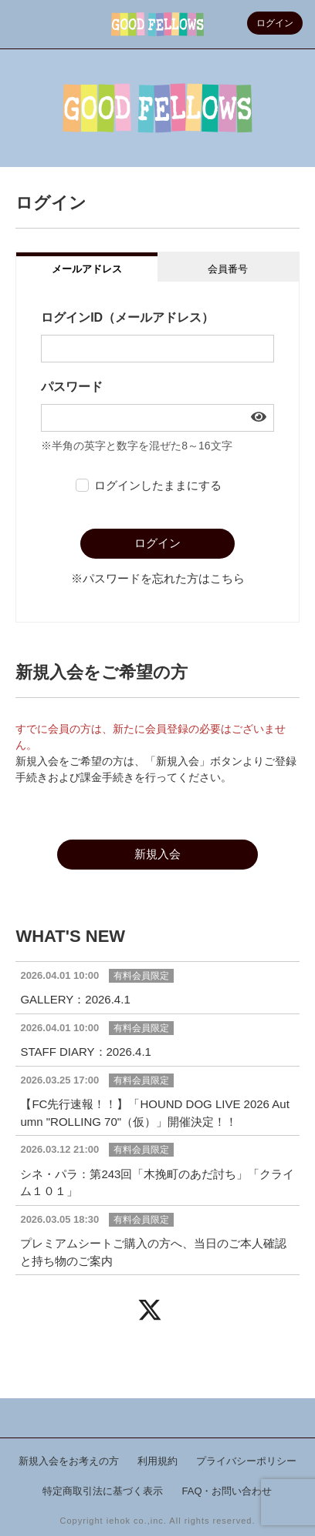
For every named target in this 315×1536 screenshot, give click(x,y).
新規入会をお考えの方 (69, 1461)
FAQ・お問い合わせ (226, 1491)
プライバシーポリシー (246, 1461)
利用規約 (157, 1461)
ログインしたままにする (158, 485)
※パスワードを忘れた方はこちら (158, 578)
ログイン (274, 23)
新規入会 (157, 853)
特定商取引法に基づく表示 (102, 1491)
